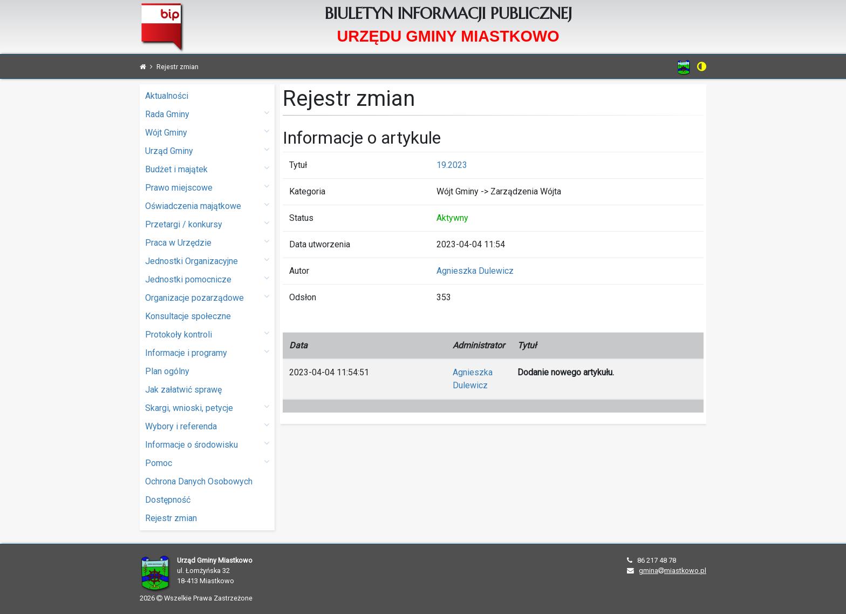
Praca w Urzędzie (207, 242)
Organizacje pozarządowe (207, 297)
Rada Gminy (207, 113)
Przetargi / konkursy (207, 224)
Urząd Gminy (207, 150)
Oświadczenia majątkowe (207, 205)
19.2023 (451, 165)
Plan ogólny (167, 371)
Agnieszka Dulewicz (475, 271)
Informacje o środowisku (207, 444)
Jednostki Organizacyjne (207, 260)
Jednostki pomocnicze (207, 279)
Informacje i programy (207, 352)
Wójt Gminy (207, 132)
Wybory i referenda (207, 425)
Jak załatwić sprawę (183, 389)
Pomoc (207, 462)
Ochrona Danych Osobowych (199, 481)
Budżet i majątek (207, 168)
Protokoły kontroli (207, 334)
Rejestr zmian (171, 518)
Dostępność (167, 500)
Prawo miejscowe (207, 187)
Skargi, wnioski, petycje (207, 407)
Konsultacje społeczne (188, 316)
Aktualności (166, 96)
